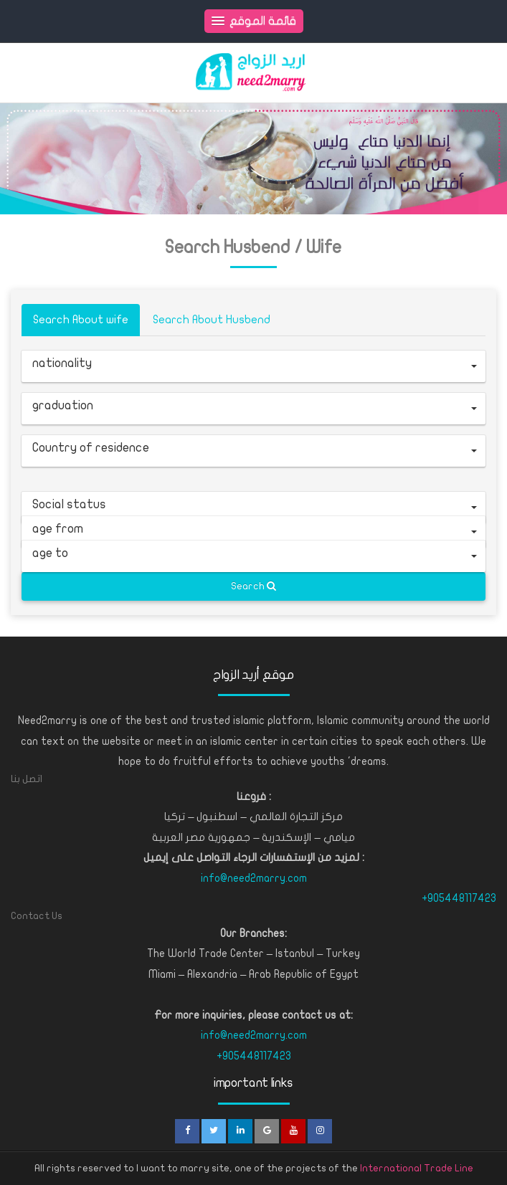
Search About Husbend (211, 319)
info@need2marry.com (254, 878)
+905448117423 (459, 898)
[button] (253, 366)
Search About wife (80, 319)
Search (253, 586)
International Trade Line (416, 1168)
